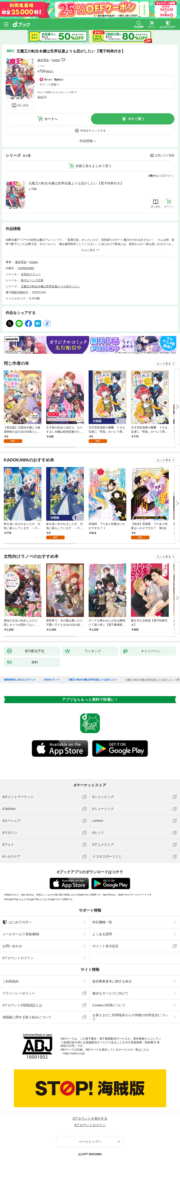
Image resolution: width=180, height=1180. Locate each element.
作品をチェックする (93, 130)
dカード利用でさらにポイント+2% (56, 92)
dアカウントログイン (18, 958)
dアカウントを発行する (90, 1118)
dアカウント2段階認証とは (22, 1005)
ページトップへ (90, 1141)
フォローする (63, 60)
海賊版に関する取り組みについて (27, 1017)
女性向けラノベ (31, 274)
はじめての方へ (17, 922)
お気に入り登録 (164, 155)
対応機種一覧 (102, 922)
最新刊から (167, 175)
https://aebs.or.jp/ (74, 1053)
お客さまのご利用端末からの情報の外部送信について (130, 1017)
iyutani (56, 60)
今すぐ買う (136, 119)
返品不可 (42, 97)
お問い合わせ (12, 946)
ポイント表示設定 (105, 946)
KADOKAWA (26, 268)
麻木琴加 (43, 60)
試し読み (23, 105)
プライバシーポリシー (18, 993)
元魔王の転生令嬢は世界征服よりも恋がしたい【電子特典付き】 (76, 183)
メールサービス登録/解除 (20, 934)
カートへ (50, 119)
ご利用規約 (10, 981)
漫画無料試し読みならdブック (20, 680)
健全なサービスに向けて (110, 993)
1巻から (153, 175)
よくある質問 (102, 934)
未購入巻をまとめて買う (93, 166)
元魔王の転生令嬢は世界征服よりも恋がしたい (50, 286)
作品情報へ (87, 141)
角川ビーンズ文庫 (32, 280)
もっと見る (164, 363)
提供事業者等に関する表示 (112, 981)
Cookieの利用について (109, 1005)
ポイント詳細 (48, 84)
